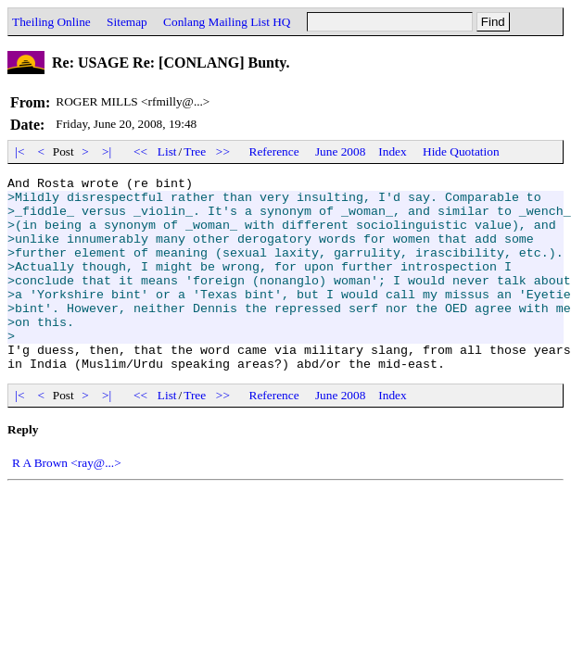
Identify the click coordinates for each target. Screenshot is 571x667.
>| (107, 151)
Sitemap (127, 22)
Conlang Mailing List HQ (226, 22)
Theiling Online (51, 22)
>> (223, 151)
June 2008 (340, 151)
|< (20, 151)
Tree (195, 151)
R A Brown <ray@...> (66, 502)
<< (141, 151)
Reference (274, 151)
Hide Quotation (461, 151)
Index (392, 151)
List (167, 151)
